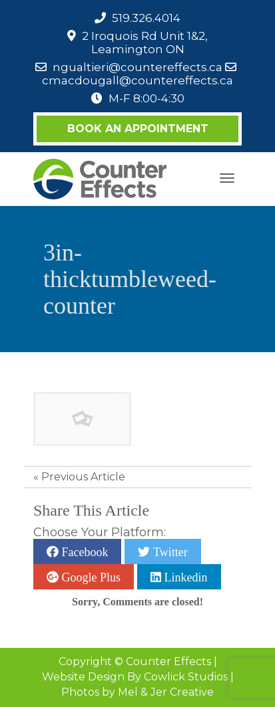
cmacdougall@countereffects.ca (137, 80)
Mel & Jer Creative (166, 692)
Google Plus (90, 577)
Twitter (168, 551)
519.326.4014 (146, 18)
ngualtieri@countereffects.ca (137, 67)
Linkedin (184, 577)
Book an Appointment (137, 128)
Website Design (83, 676)
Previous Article (83, 476)
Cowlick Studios (186, 676)
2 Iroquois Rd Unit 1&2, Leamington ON (145, 42)
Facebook (83, 551)
